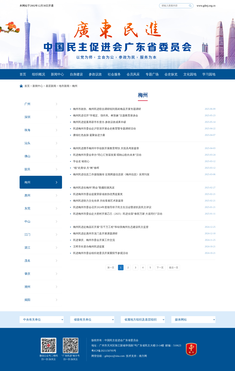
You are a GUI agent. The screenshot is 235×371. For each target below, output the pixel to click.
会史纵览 (171, 74)
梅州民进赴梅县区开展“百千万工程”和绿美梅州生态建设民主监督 (111, 227)
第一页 (110, 267)
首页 (23, 74)
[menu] (42, 319)
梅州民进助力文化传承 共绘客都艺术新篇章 (98, 200)
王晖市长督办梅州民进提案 (88, 246)
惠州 (27, 195)
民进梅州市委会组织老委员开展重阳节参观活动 (100, 253)
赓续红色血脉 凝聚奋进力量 (89, 135)
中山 (27, 221)
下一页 (160, 267)
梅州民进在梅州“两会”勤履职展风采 (94, 187)
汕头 (27, 143)
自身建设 (76, 74)
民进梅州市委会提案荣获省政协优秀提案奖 (98, 194)
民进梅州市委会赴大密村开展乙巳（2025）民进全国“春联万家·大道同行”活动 (117, 213)
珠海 (27, 130)
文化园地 (189, 74)
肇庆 (27, 273)
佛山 (27, 156)
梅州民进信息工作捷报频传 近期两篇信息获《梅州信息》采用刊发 (111, 174)
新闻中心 (57, 74)
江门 (27, 234)
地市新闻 (64, 86)
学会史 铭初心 (81, 161)
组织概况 (38, 74)
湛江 (27, 247)
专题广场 (152, 74)
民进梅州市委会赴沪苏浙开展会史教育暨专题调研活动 (104, 128)
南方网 (143, 356)
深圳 (27, 117)
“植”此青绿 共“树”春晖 (86, 167)
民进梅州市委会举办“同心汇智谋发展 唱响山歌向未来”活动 (107, 154)
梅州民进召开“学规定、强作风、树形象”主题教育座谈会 (105, 115)
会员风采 (133, 74)
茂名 (27, 260)
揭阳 (27, 299)
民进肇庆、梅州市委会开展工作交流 (94, 240)
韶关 (27, 169)
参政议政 (95, 74)
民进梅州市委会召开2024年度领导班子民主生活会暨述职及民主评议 (112, 207)
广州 (27, 104)
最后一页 (173, 267)
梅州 (74, 86)
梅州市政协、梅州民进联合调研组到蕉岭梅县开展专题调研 (107, 109)
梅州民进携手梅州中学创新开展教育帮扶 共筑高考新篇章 (106, 148)
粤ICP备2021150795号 (103, 350)
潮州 (27, 286)
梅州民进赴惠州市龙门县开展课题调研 (95, 233)
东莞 (27, 208)
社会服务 (114, 74)
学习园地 (208, 74)
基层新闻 (51, 86)
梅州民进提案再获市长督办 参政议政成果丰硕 (99, 122)
